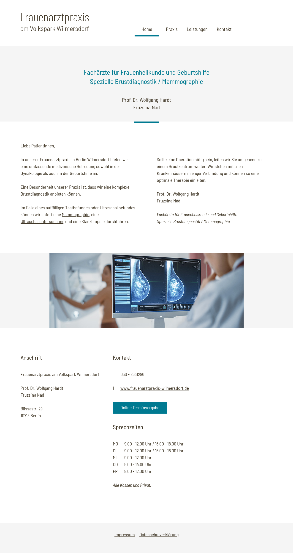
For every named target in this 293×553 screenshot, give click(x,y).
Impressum (124, 534)
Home (146, 29)
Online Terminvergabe (139, 407)
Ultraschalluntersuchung (42, 221)
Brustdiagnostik (35, 193)
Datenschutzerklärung (159, 534)
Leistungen (197, 29)
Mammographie (75, 214)
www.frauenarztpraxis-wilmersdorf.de (154, 388)
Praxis (172, 29)
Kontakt (224, 29)
